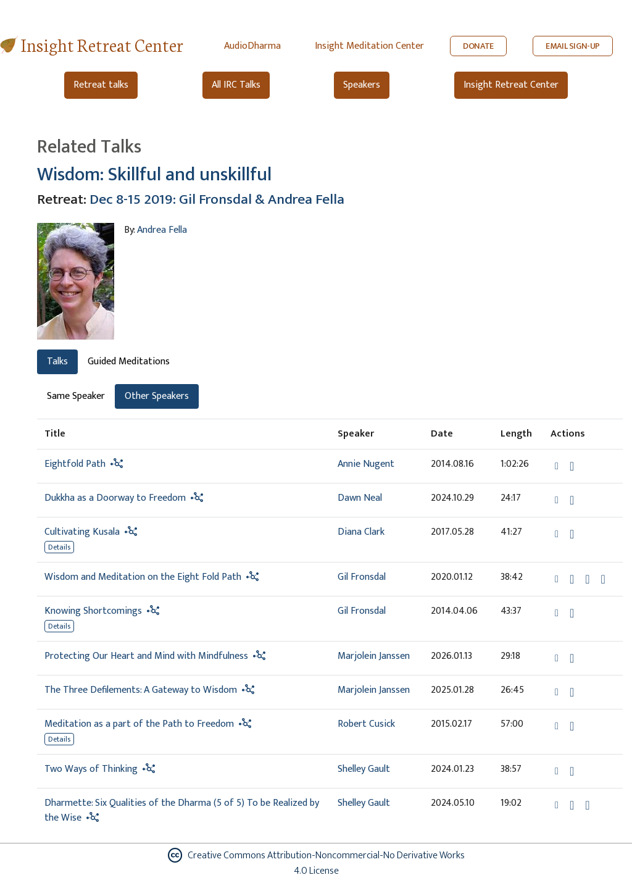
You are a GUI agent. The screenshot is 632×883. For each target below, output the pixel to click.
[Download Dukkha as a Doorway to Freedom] (571, 500)
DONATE (478, 46)
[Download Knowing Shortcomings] (571, 613)
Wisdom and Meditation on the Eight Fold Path (142, 577)
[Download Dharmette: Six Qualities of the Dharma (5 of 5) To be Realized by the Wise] (571, 805)
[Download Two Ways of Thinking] (571, 771)
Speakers (361, 85)
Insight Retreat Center (102, 44)
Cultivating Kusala (82, 532)
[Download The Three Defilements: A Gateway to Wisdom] (571, 692)
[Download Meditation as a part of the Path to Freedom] (571, 726)
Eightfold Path (75, 464)
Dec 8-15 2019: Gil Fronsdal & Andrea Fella (216, 199)
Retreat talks (100, 85)
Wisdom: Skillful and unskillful (154, 174)
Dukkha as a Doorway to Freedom (115, 498)
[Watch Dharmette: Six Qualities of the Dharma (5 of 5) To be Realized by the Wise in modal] (587, 805)
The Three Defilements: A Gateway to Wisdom (140, 690)
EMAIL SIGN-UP (573, 46)
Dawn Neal (360, 498)
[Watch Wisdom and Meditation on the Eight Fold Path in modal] (587, 579)
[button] (558, 466)
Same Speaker (76, 396)
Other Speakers (157, 396)
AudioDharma (252, 46)
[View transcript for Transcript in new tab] (603, 579)
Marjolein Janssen (374, 656)
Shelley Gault (364, 769)
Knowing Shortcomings (93, 611)
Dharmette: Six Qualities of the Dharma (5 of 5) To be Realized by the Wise (181, 810)
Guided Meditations (129, 361)
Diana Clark (361, 532)
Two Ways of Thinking (91, 769)
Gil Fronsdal (362, 577)
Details (59, 547)
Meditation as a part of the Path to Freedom (139, 724)
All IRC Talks (236, 85)
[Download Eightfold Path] (571, 466)
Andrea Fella (162, 230)
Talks (57, 361)
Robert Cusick (366, 724)
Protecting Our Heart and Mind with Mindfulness (146, 656)
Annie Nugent (366, 464)
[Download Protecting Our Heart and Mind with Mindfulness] (571, 658)
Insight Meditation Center (369, 46)
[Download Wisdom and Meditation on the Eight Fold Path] (571, 579)
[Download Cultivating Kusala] (571, 534)
